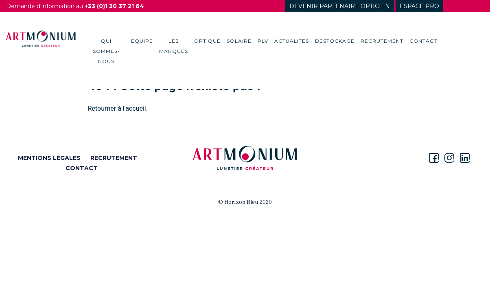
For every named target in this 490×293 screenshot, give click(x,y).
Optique (207, 41)
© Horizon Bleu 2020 (245, 202)
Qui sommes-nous (106, 51)
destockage (334, 41)
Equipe (142, 41)
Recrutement (382, 41)
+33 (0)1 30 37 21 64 (114, 6)
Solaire (239, 41)
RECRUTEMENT (113, 158)
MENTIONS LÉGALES (49, 158)
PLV (263, 41)
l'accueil (134, 108)
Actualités (291, 41)
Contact (423, 41)
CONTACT (82, 168)
